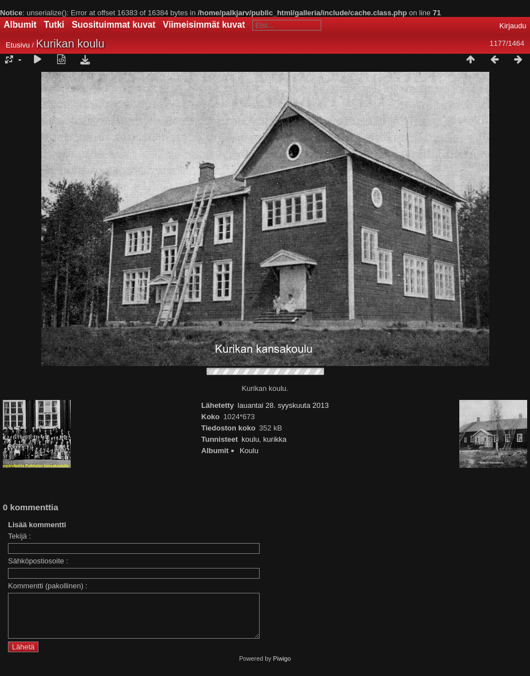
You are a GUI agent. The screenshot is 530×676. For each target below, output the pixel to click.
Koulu (249, 450)
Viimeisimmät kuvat (204, 24)
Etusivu (18, 45)
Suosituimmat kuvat (114, 24)
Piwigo (282, 667)
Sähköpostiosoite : (38, 561)
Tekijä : (19, 536)
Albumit (20, 24)
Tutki (54, 24)
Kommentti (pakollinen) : (47, 586)
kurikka (274, 439)
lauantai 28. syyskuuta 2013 (283, 405)
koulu (250, 439)
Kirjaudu (513, 25)
